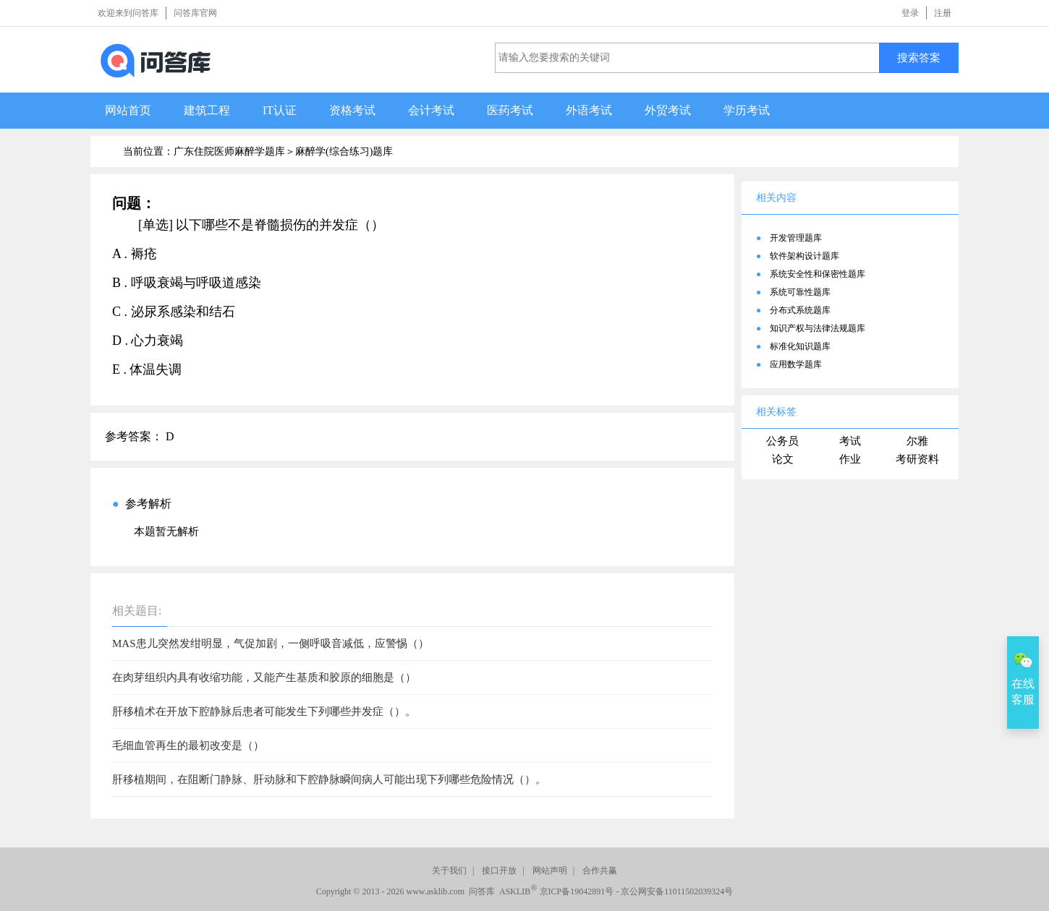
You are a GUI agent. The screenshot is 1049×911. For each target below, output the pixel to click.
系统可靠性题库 (800, 292)
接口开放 (499, 870)
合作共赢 (599, 870)
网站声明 (549, 870)
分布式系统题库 (800, 310)
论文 (783, 459)
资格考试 (352, 110)
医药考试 (510, 110)
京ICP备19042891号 (577, 891)
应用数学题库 (796, 364)
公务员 (782, 441)
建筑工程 (207, 110)
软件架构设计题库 (804, 256)
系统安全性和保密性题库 (817, 274)
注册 (942, 13)
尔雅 (917, 441)
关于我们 (449, 870)
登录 (910, 13)
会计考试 (431, 110)
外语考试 (589, 110)
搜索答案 (918, 57)
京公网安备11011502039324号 (677, 891)
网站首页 (128, 110)
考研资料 (917, 459)
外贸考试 (668, 110)
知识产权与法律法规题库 (817, 328)
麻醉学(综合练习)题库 (344, 151)
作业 (850, 459)
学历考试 (746, 110)
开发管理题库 (796, 238)
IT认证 (280, 110)
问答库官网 (195, 13)
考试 (850, 441)
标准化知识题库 (800, 346)
